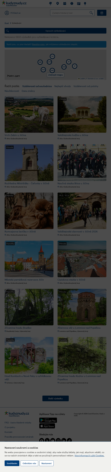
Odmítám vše (29, 463)
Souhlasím (12, 463)
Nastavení (46, 463)
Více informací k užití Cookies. (89, 455)
